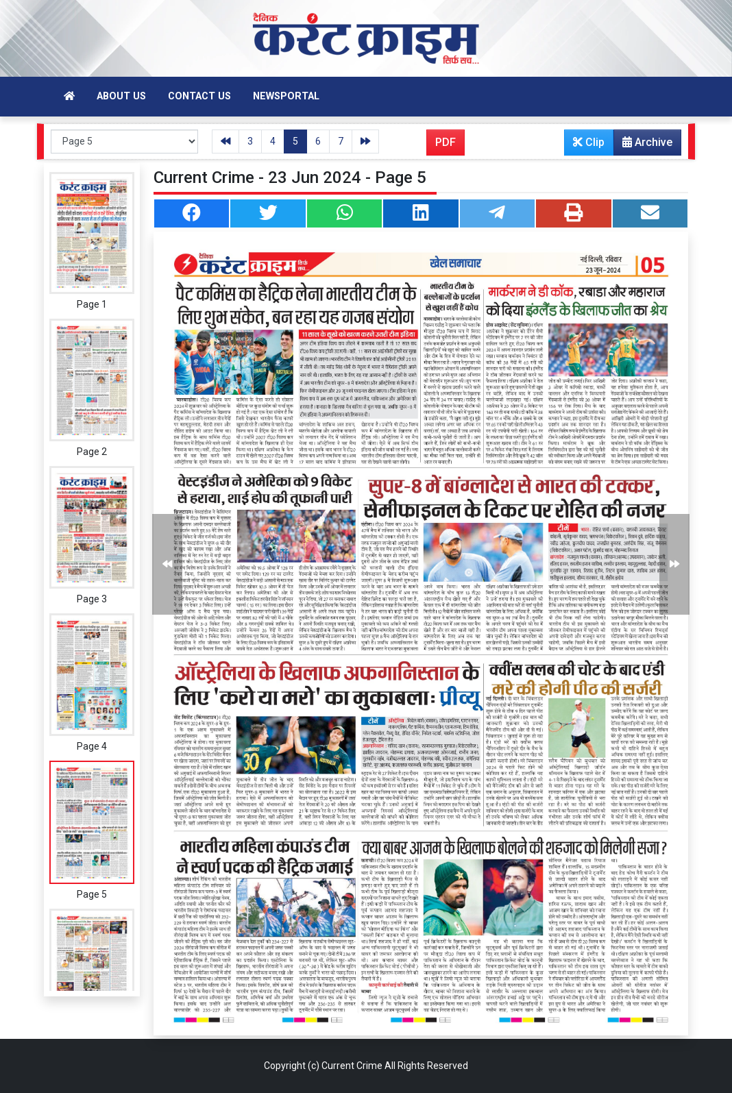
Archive (643, 145)
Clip (589, 142)
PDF (445, 142)
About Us (121, 96)
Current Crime (351, 1065)
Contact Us (199, 96)
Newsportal (286, 96)
